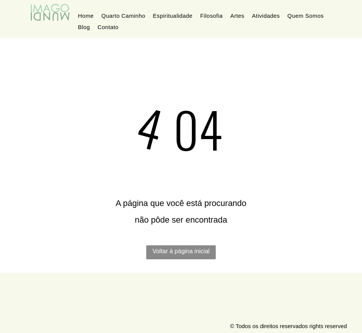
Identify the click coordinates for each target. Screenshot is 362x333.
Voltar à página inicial (180, 251)
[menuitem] (85, 16)
